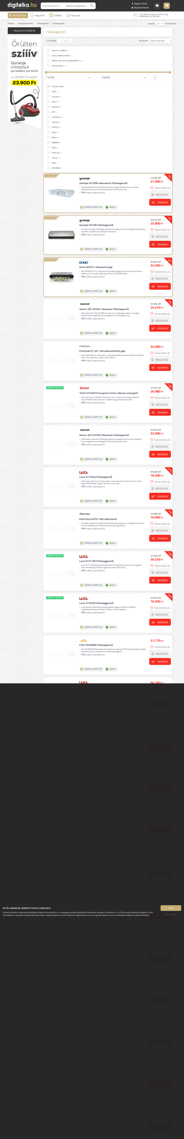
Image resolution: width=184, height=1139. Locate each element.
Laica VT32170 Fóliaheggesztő (96, 588)
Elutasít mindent (171, 915)
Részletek (162, 67)
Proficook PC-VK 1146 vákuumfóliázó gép (102, 219)
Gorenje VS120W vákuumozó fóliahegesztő (103, 55)
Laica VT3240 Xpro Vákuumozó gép (98, 547)
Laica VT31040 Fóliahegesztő (95, 342)
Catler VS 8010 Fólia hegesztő (96, 669)
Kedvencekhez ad (160, 60)
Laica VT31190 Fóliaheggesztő (96, 424)
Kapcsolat (73, 15)
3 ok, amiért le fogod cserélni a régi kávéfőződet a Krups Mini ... (153, 15)
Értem (171, 908)
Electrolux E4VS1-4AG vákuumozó (98, 383)
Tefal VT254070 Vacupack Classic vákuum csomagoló (108, 260)
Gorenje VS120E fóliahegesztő (96, 96)
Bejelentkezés (141, 7)
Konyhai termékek (25, 23)
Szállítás (55, 15)
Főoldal (11, 23)
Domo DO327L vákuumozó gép (95, 137)
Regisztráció (140, 3)
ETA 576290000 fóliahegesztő (96, 506)
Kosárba (163, 75)
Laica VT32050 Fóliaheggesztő (96, 465)
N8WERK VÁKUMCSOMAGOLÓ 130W (99, 629)
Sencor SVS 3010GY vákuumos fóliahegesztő (104, 178)
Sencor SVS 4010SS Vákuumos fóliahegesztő (104, 301)
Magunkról (37, 15)
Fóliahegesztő (43, 23)
